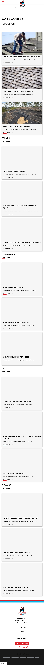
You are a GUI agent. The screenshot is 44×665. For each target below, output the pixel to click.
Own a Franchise (22, 638)
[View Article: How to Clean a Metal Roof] (22, 579)
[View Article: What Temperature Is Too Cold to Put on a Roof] (22, 429)
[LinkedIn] (24, 647)
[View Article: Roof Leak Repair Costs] (22, 162)
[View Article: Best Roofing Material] (22, 465)
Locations (22, 627)
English (2, 663)
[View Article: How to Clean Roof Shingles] (22, 544)
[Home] (22, 3)
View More (6, 27)
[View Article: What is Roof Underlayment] (22, 314)
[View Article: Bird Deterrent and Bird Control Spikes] (22, 234)
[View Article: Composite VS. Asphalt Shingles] (22, 393)
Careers (22, 635)
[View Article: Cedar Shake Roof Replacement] (22, 83)
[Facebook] (17, 647)
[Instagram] (20, 647)
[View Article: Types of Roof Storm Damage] (22, 118)
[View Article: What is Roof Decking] (22, 279)
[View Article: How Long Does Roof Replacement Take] (22, 48)
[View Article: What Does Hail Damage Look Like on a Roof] (22, 198)
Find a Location (22, 643)
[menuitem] (6, 657)
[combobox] (3, 663)
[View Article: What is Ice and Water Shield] (22, 348)
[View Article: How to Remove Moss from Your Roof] (22, 509)
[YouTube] (27, 647)
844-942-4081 (22, 618)
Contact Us (22, 631)
